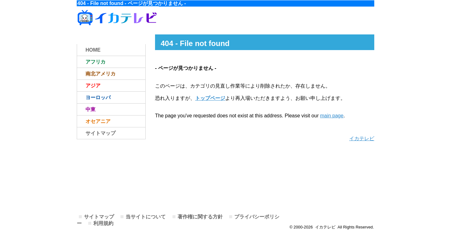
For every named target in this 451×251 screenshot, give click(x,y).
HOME (93, 50)
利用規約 (103, 223)
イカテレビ (361, 138)
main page (332, 115)
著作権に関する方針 (200, 216)
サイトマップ (101, 133)
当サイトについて (146, 216)
